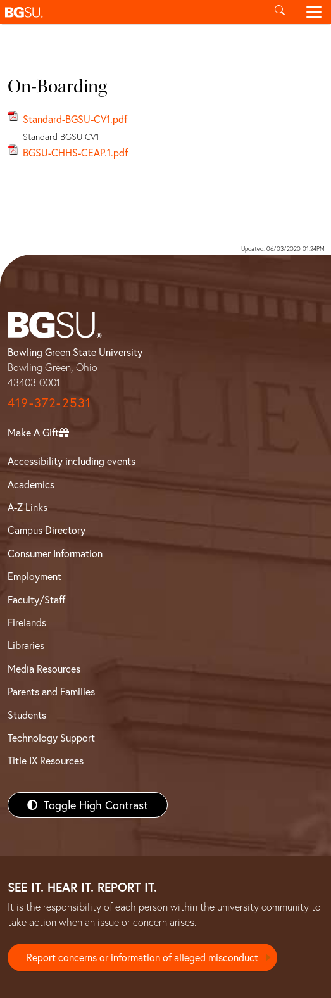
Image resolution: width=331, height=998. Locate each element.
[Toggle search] (280, 12)
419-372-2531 (49, 402)
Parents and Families (51, 691)
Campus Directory (46, 529)
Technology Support (51, 737)
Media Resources (44, 668)
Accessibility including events (71, 460)
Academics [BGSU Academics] (31, 484)
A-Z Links (27, 507)
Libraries (26, 645)
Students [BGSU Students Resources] (27, 714)
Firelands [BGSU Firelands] (27, 622)
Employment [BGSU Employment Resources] (34, 576)
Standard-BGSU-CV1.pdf (75, 118)
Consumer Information (55, 553)
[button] (131, 12)
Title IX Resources (46, 760)
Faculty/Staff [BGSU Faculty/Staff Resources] (36, 599)
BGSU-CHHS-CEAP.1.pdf (75, 152)
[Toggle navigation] (314, 12)
